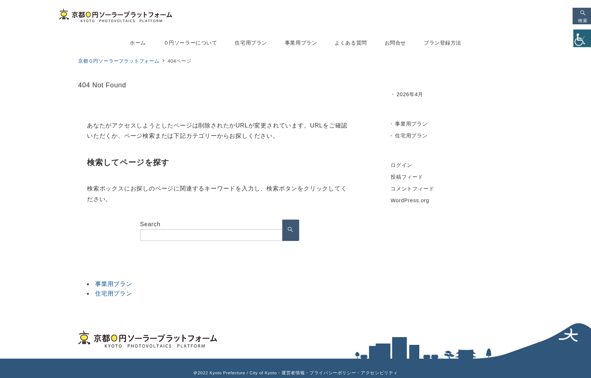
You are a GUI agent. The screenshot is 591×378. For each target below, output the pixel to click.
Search (150, 224)
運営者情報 (293, 372)
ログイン (401, 165)
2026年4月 (409, 94)
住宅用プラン (113, 293)
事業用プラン (113, 284)
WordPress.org (410, 200)
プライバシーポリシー (333, 372)
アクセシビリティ (379, 372)
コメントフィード (412, 189)
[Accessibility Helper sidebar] (582, 38)
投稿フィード (407, 177)
